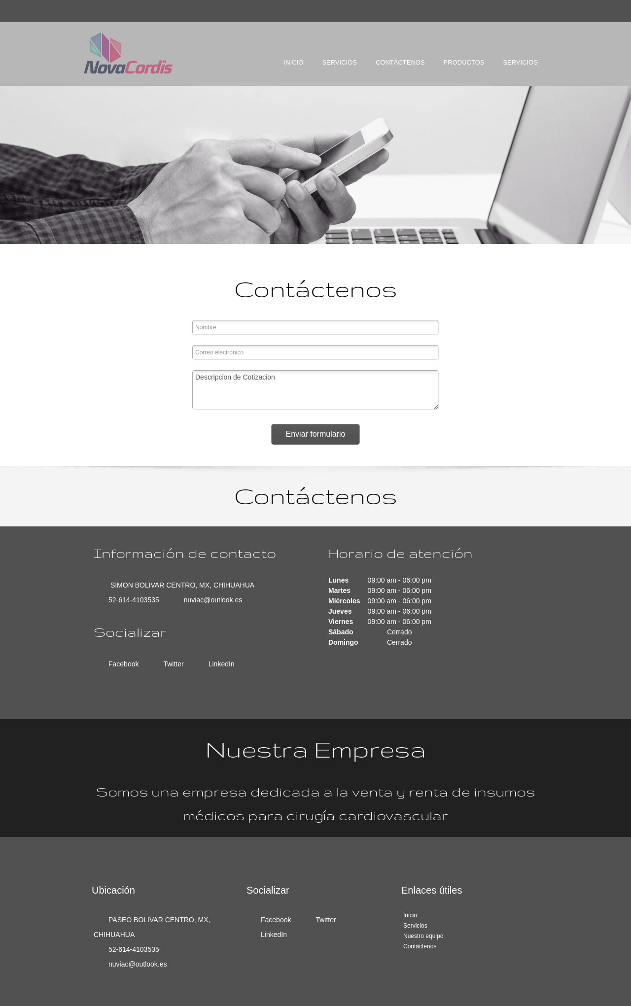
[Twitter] (170, 664)
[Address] (179, 585)
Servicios (415, 925)
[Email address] (210, 599)
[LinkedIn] (219, 664)
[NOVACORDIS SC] (128, 53)
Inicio (410, 915)
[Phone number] (131, 599)
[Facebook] (121, 664)
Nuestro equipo (423, 936)
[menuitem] (294, 71)
